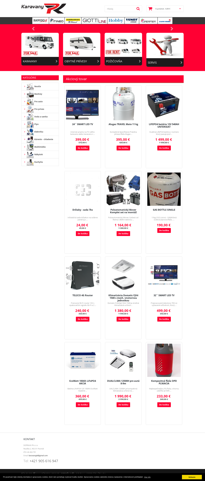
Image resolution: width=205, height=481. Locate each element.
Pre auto (33, 101)
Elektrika (33, 131)
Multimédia (35, 147)
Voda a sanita (36, 116)
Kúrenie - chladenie (38, 139)
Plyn (31, 124)
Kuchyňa (33, 162)
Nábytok (33, 154)
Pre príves (34, 109)
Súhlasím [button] (191, 477)
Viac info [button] (147, 477)
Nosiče (32, 86)
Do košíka (83, 148)
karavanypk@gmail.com (38, 455)
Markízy (33, 94)
